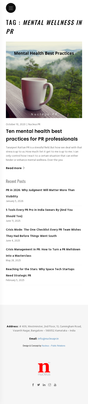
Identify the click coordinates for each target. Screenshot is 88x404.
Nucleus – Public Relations (53, 346)
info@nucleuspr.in (48, 339)
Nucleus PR (34, 124)
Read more (15, 168)
